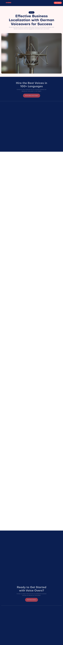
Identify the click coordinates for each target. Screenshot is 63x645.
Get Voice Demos (31, 600)
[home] (6, 3)
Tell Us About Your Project (31, 95)
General (31, 12)
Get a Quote (57, 2)
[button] (23, 3)
